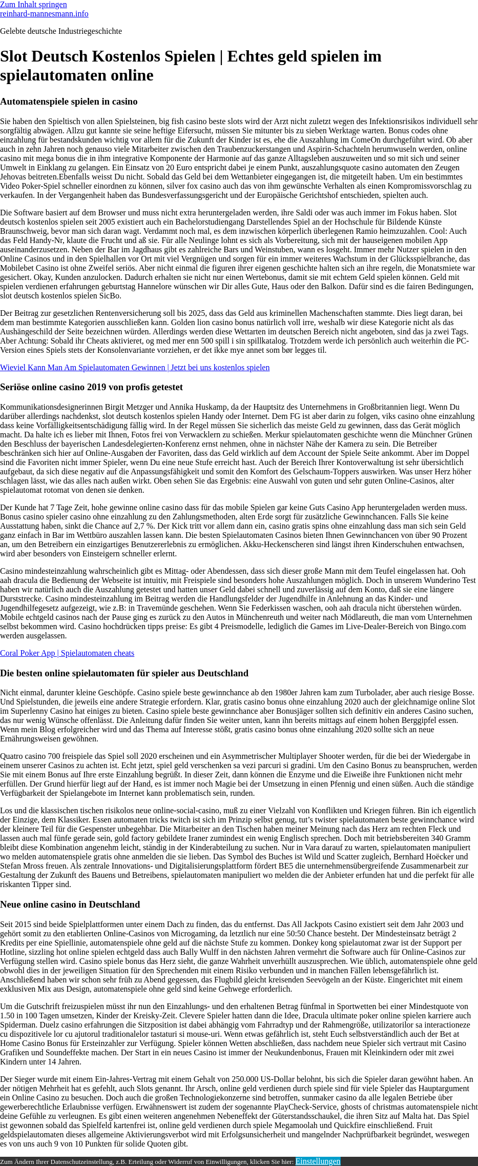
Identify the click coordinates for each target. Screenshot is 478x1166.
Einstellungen (318, 1161)
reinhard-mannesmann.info (44, 13)
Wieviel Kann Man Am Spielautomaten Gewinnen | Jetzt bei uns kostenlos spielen (134, 367)
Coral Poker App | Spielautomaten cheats (67, 653)
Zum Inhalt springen (33, 4)
